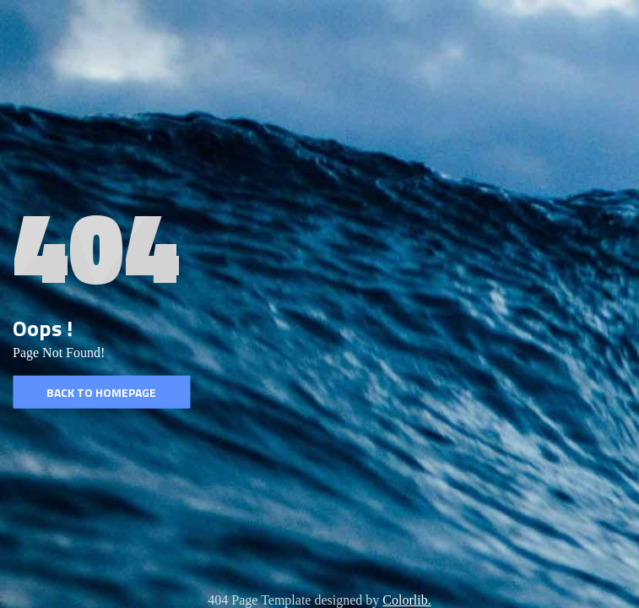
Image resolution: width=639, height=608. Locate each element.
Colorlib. (406, 600)
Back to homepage (101, 392)
